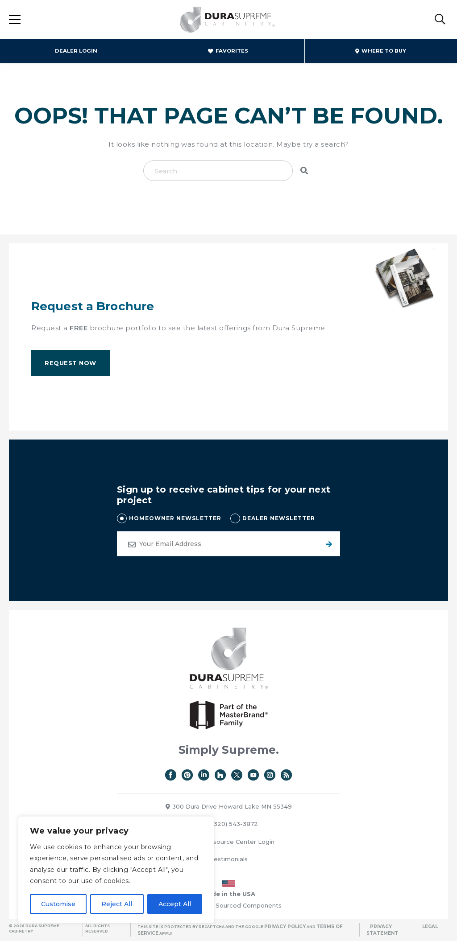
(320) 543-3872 (231, 823)
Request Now (70, 362)
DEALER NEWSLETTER (278, 518)
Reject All (116, 904)
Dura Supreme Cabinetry (227, 20)
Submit (327, 543)
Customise (58, 904)
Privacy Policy (285, 926)
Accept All (174, 904)
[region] (116, 869)
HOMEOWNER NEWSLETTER (175, 518)
